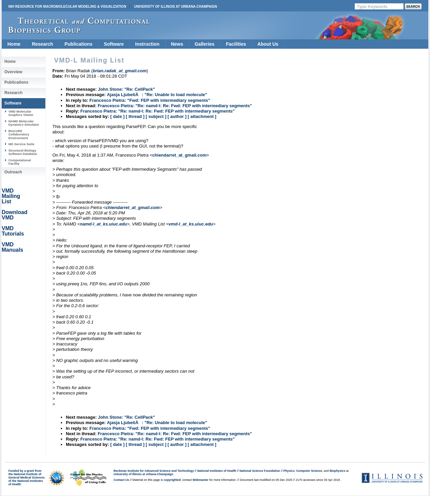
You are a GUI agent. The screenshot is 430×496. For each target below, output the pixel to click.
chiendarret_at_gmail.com (179, 155)
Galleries (204, 44)
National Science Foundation (260, 470)
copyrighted (172, 480)
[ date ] (117, 116)
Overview (13, 72)
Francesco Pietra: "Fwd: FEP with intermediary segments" (149, 100)
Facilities (236, 44)
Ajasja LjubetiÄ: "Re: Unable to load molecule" (157, 94)
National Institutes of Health (216, 470)
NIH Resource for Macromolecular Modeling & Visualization (67, 6)
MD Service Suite (21, 144)
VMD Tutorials (13, 231)
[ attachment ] (202, 116)
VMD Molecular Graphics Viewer (20, 113)
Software (114, 44)
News (177, 44)
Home (13, 44)
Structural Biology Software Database (22, 152)
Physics (289, 470)
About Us (267, 44)
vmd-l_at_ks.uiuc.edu (191, 223)
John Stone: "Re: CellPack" (126, 89)
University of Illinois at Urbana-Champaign (175, 6)
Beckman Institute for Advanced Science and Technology (154, 470)
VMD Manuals (12, 247)
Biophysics (337, 470)
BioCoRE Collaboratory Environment (18, 134)
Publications (78, 44)
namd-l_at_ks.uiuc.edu (103, 223)
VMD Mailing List (11, 196)
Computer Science (309, 470)
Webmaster (200, 480)
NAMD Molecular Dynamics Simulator (23, 122)
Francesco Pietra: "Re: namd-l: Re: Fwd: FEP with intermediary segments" (175, 105)
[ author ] (177, 116)
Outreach (13, 172)
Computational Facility (19, 161)
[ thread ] (135, 116)
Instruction (147, 44)
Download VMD (14, 214)
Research (42, 44)
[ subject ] (156, 116)
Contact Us (121, 480)
